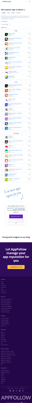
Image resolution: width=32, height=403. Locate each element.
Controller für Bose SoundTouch (15, 43)
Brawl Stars (11, 164)
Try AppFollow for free (16, 267)
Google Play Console (5, 372)
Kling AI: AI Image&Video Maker (15, 85)
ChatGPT (10, 108)
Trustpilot (3, 377)
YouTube (10, 145)
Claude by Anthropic (13, 94)
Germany (16, 27)
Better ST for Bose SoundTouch (15, 62)
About (2, 282)
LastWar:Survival (12, 174)
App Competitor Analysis (6, 308)
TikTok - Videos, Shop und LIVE (15, 141)
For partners (3, 292)
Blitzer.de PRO (11, 33)
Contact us (3, 291)
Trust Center (3, 341)
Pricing (2, 283)
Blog (2, 332)
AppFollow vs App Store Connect (8, 353)
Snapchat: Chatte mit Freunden (15, 155)
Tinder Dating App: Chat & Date (15, 159)
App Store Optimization (6, 301)
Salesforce (3, 379)
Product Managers (5, 322)
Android (13, 12)
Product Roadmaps (5, 310)
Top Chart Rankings (5, 312)
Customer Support (5, 318)
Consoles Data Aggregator (6, 306)
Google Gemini (11, 99)
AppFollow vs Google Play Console (8, 355)
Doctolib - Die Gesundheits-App (15, 127)
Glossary (3, 337)
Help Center (3, 339)
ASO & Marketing (4, 320)
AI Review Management (6, 302)
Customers (3, 287)
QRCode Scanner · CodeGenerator (15, 113)
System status (10, 388)
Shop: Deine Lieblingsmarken (15, 103)
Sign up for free (16, 216)
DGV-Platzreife (11, 57)
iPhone (3, 12)
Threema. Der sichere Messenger (15, 38)
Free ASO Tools (4, 344)
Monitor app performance (6, 299)
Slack (2, 376)
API (1, 343)
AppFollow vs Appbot (5, 360)
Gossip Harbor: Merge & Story (15, 169)
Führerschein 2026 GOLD (14, 47)
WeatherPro (11, 76)
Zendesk (3, 374)
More (2, 364)
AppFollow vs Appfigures (6, 358)
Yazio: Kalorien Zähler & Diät (14, 150)
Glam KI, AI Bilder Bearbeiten (14, 118)
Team (2, 289)
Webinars (3, 334)
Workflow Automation (5, 304)
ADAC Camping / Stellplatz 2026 (15, 66)
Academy (3, 335)
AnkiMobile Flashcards (13, 52)
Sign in (23, 220)
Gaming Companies (5, 323)
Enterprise (3, 325)
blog (28, 237)
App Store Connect (5, 370)
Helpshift (3, 381)
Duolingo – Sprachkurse (13, 178)
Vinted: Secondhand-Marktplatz (15, 122)
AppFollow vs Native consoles (7, 351)
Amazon (18, 12)
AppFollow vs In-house (5, 356)
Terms (16, 388)
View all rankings (10, 18)
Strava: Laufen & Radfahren (14, 89)
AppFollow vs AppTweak (6, 362)
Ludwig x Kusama (12, 71)
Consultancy (3, 285)
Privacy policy (22, 388)
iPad (8, 12)
